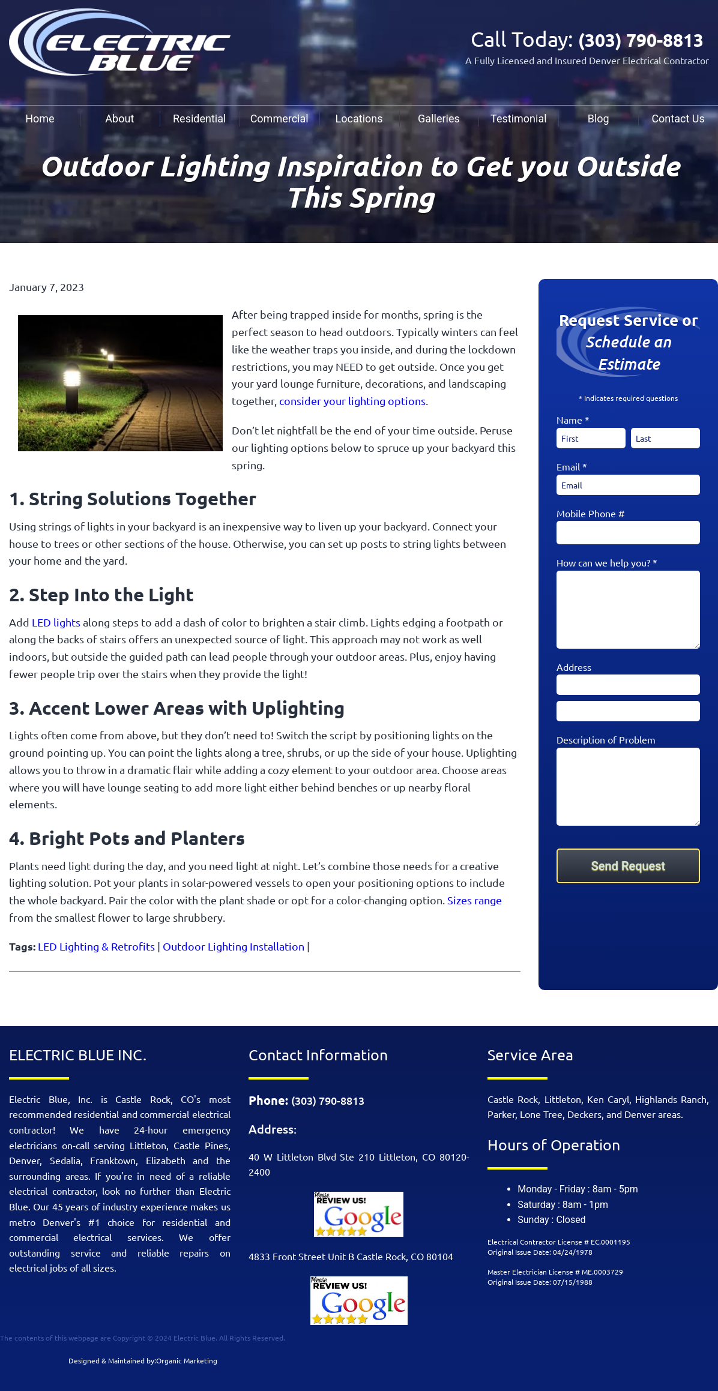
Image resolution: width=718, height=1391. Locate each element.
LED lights (56, 622)
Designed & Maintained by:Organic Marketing (142, 1360)
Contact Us (677, 118)
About (119, 118)
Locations (359, 118)
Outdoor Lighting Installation (233, 946)
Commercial (279, 118)
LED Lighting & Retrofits (96, 946)
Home (39, 118)
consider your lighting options (352, 400)
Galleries (439, 118)
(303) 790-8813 (636, 39)
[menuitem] (40, 118)
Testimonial (518, 118)
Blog (598, 118)
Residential (199, 118)
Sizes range (474, 900)
